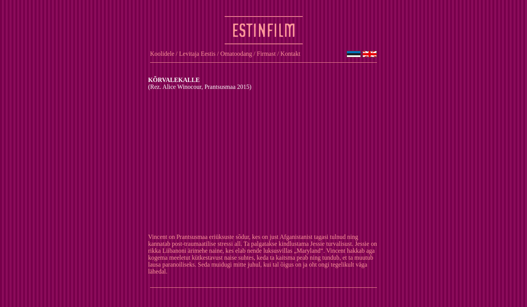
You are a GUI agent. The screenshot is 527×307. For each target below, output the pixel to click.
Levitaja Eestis (197, 53)
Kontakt (290, 53)
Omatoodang (236, 53)
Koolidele (162, 53)
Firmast (266, 53)
